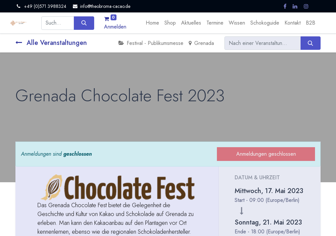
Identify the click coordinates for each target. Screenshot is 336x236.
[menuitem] (152, 23)
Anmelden (115, 26)
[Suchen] (84, 23)
